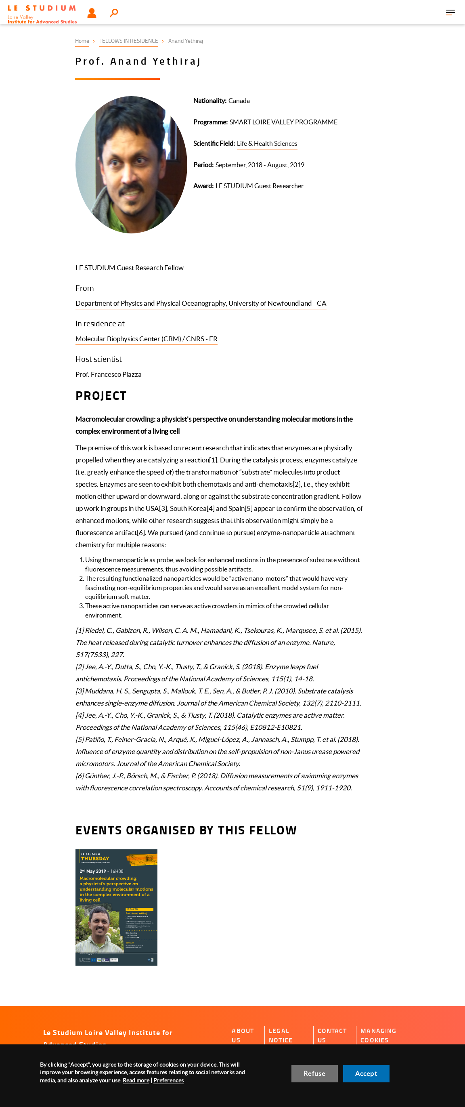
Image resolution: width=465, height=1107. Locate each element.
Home (82, 40)
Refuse (314, 1073)
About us (243, 1035)
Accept (366, 1073)
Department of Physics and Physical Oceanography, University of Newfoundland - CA (201, 303)
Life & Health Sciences (267, 143)
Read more (136, 1080)
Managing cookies (378, 1035)
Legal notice (281, 1035)
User (92, 13)
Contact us (332, 1035)
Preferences (168, 1080)
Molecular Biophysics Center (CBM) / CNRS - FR (146, 338)
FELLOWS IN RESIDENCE (128, 40)
